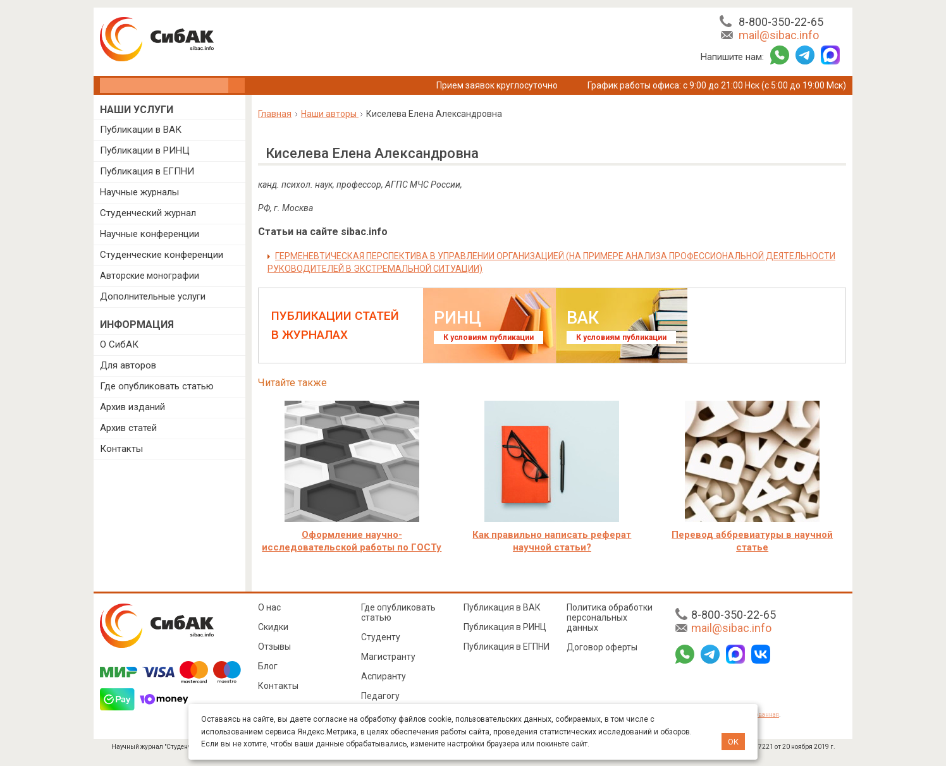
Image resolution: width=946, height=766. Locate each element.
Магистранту (388, 657)
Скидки (273, 627)
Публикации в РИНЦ (145, 150)
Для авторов (128, 365)
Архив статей (128, 428)
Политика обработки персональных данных (610, 617)
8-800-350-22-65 (781, 21)
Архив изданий (132, 407)
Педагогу (380, 696)
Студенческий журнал (148, 213)
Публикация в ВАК (502, 607)
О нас (269, 607)
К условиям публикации (488, 337)
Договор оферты (602, 647)
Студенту (380, 637)
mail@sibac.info (779, 35)
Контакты (121, 448)
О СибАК (119, 344)
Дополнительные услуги (153, 296)
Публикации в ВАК (140, 129)
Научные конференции (149, 234)
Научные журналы (139, 192)
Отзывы (274, 646)
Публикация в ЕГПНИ (147, 171)
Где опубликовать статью (157, 386)
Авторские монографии (149, 276)
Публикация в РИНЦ (505, 627)
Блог (268, 666)
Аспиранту (383, 676)
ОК (733, 741)
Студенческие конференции (161, 254)
